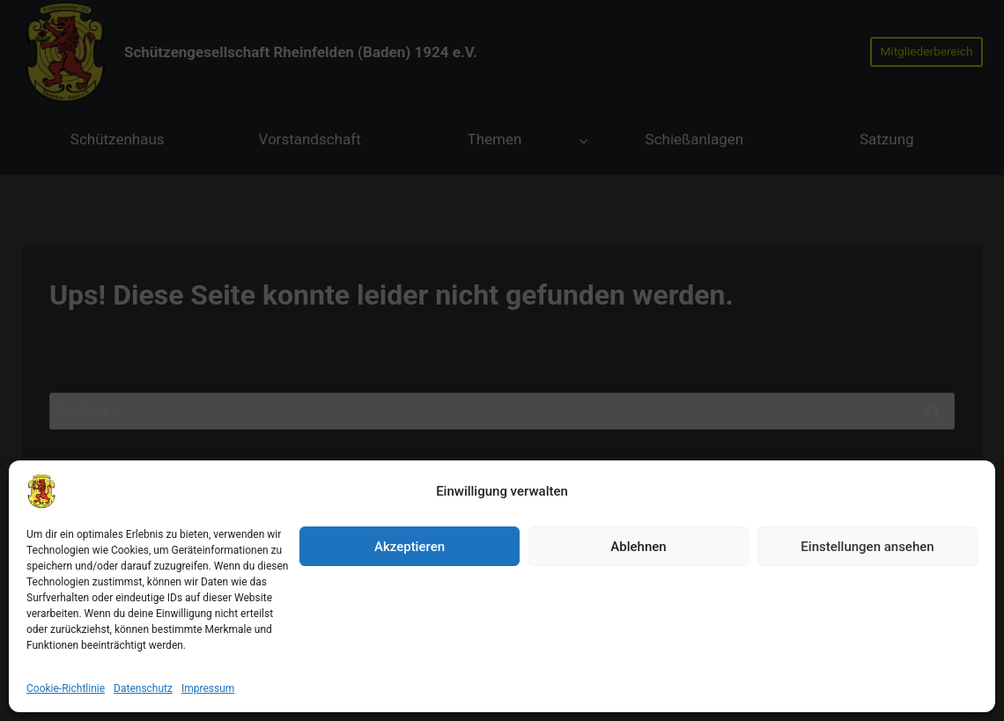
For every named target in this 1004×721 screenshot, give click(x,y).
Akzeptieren (409, 630)
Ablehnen (638, 630)
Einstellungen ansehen (867, 630)
